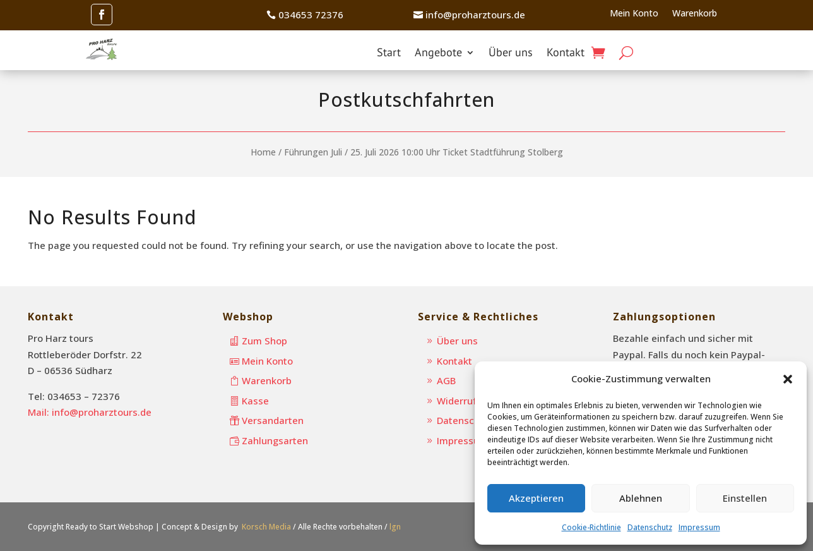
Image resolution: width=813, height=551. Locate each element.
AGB (446, 380)
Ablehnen (640, 498)
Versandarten (273, 420)
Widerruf (457, 400)
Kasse (255, 400)
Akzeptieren (536, 498)
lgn (395, 526)
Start (389, 53)
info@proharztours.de (475, 14)
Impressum (699, 527)
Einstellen (745, 498)
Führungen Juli (313, 152)
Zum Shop (264, 340)
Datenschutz (649, 527)
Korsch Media (266, 526)
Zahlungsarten (275, 440)
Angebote (438, 53)
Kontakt (566, 53)
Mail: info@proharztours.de (89, 412)
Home (263, 152)
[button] (787, 379)
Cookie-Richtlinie (591, 527)
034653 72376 (310, 14)
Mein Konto (634, 14)
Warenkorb (694, 14)
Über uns (511, 53)
